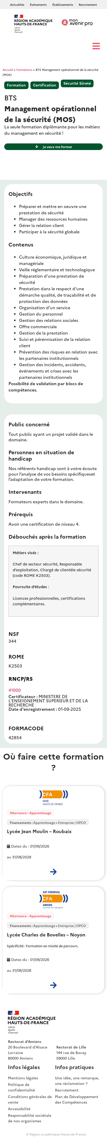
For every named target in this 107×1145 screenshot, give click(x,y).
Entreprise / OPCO (72, 822)
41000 (14, 690)
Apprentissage (44, 822)
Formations (24, 69)
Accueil (8, 69)
